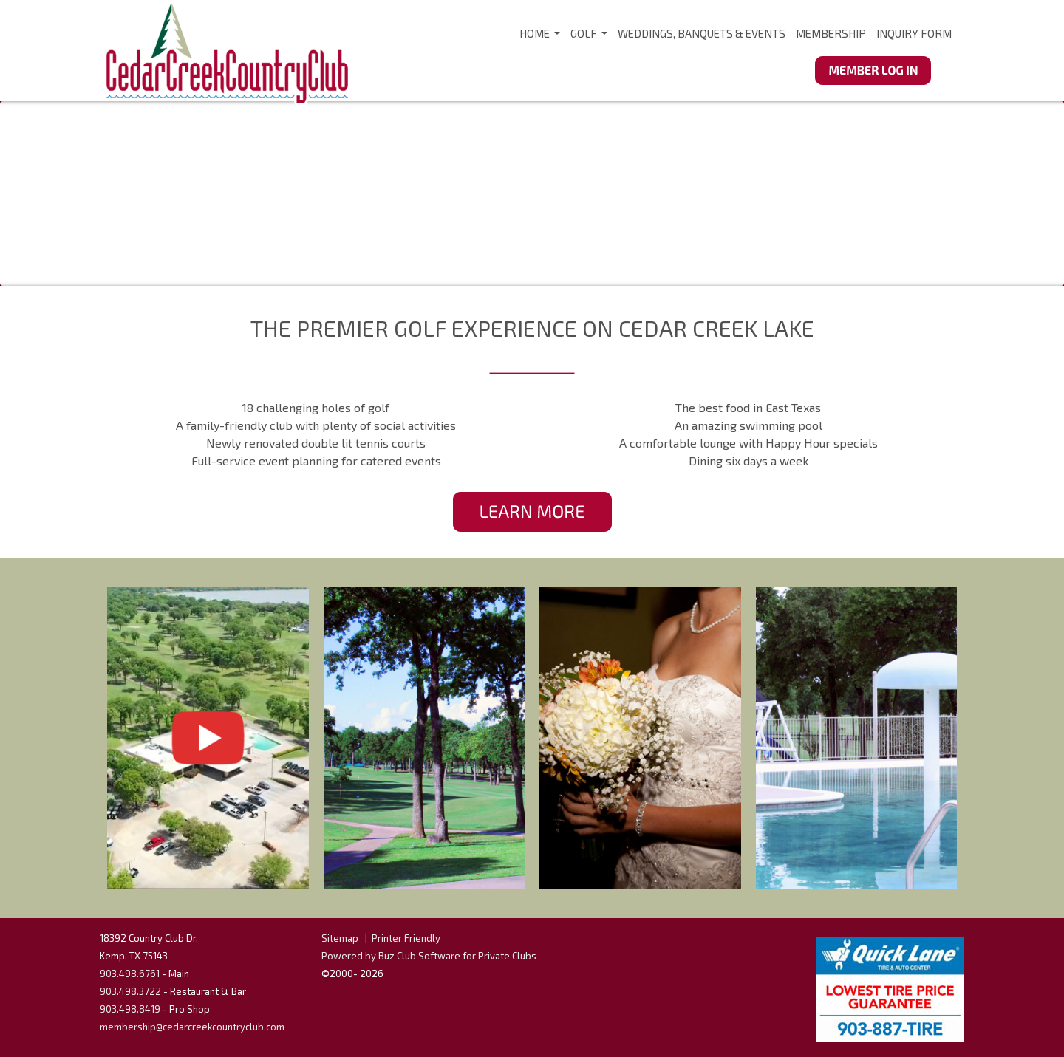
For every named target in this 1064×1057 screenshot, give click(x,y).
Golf (589, 38)
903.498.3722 (130, 991)
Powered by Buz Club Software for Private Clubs (428, 956)
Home (540, 38)
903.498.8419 (130, 1009)
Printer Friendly (406, 938)
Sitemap (339, 938)
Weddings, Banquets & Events (701, 33)
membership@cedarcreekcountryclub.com (192, 1027)
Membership (831, 33)
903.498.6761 (130, 973)
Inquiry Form (914, 33)
